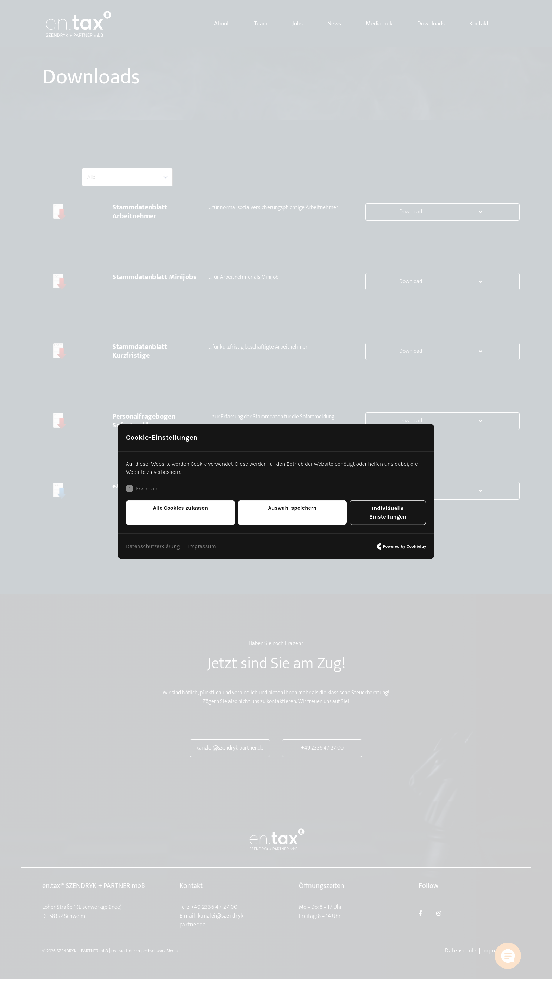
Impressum (205, 542)
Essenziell (143, 493)
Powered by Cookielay (400, 543)
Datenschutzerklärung (154, 542)
